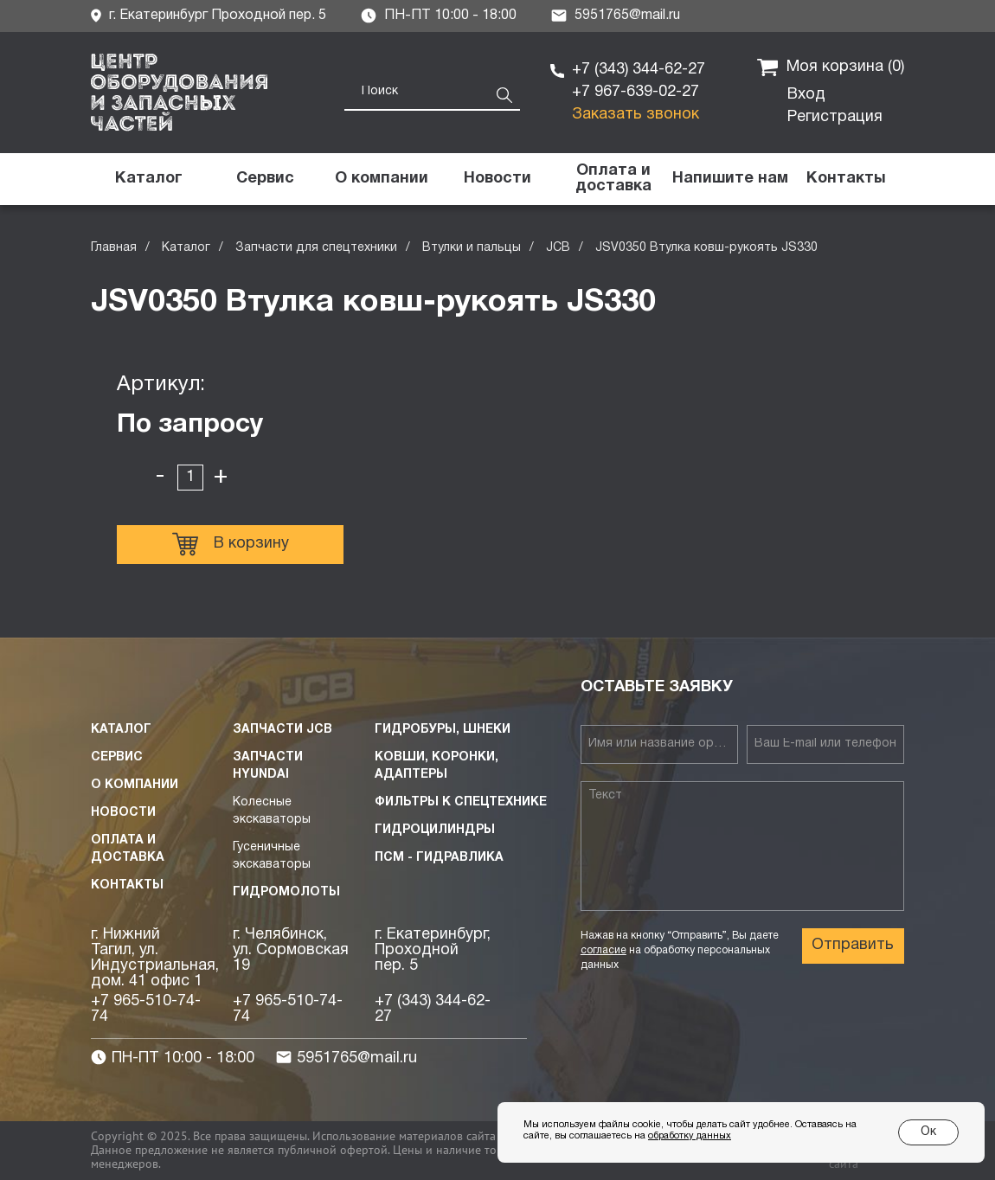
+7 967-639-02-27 (635, 92)
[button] (729, 179)
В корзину (230, 544)
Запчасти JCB (282, 729)
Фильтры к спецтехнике (461, 802)
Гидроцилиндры (435, 830)
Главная (114, 247)
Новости (123, 812)
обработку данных (689, 1136)
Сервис (117, 757)
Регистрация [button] (835, 117)
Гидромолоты (286, 892)
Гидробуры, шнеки (442, 729)
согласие (603, 950)
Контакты (127, 885)
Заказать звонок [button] (635, 114)
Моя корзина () (830, 67)
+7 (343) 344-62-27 (638, 69)
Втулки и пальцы (471, 247)
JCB (558, 247)
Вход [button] (806, 94)
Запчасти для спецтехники (316, 247)
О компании (134, 785)
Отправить (853, 945)
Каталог (186, 247)
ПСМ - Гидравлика (439, 857)
